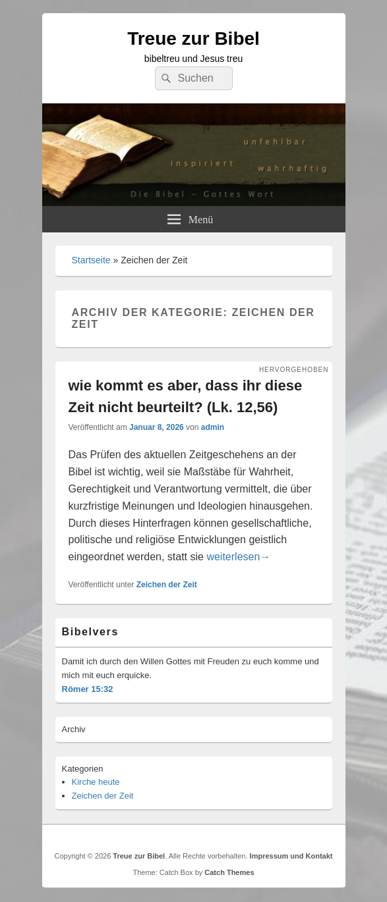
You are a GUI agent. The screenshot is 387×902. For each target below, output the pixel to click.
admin (212, 427)
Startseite (91, 260)
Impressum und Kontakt (291, 856)
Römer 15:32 (87, 689)
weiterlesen (238, 556)
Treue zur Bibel (193, 38)
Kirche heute (96, 782)
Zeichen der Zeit (166, 584)
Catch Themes (229, 872)
